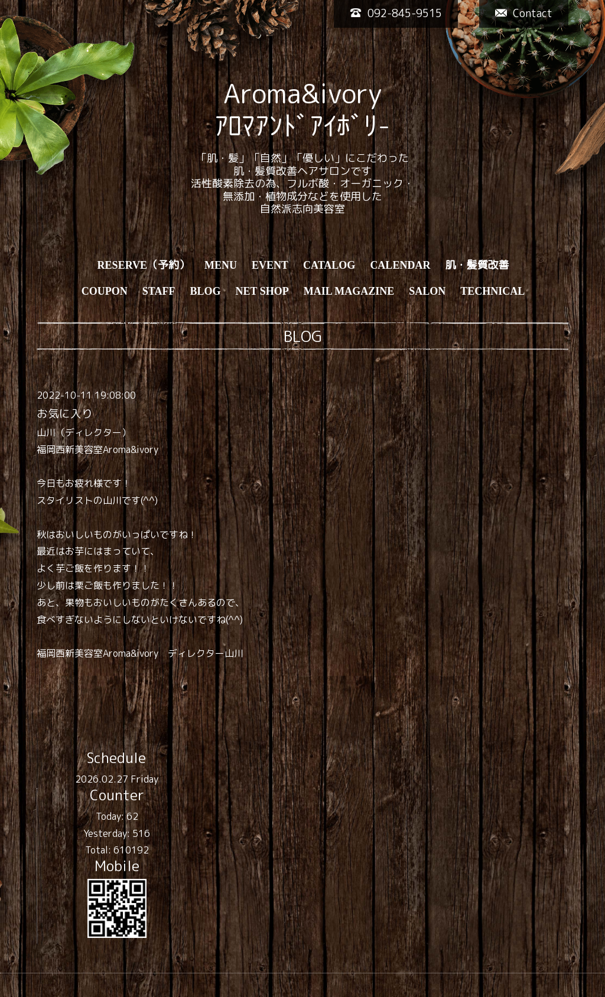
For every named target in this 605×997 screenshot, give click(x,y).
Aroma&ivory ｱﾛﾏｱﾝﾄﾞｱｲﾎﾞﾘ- (302, 109)
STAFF (158, 291)
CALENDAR (400, 265)
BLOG (205, 291)
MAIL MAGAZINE (349, 291)
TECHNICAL (492, 291)
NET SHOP (261, 291)
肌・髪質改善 (477, 265)
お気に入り (65, 413)
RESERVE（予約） (143, 265)
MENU (220, 265)
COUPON (105, 291)
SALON (427, 291)
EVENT (270, 265)
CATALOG (329, 265)
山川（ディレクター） (84, 432)
